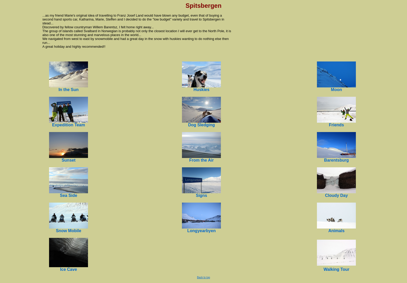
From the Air (201, 160)
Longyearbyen (201, 231)
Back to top (203, 277)
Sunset (68, 160)
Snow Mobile (68, 231)
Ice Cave (68, 269)
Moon (336, 89)
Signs (201, 195)
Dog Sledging (201, 125)
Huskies (201, 89)
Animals (336, 231)
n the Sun (69, 89)
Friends (336, 125)
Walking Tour (336, 269)
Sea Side (68, 195)
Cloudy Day (336, 195)
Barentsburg (336, 160)
